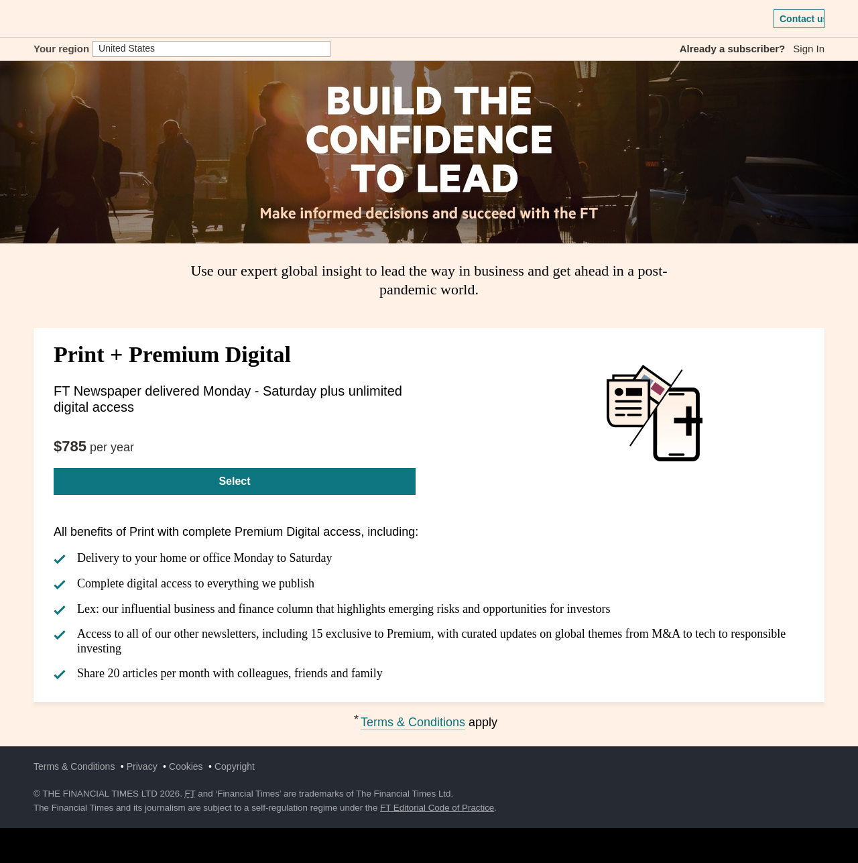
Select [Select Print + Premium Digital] (234, 481)
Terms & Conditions (413, 722)
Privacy (142, 766)
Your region (61, 48)
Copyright (234, 766)
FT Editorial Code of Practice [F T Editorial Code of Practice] (437, 808)
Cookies (186, 766)
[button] (40, 18)
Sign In (808, 48)
